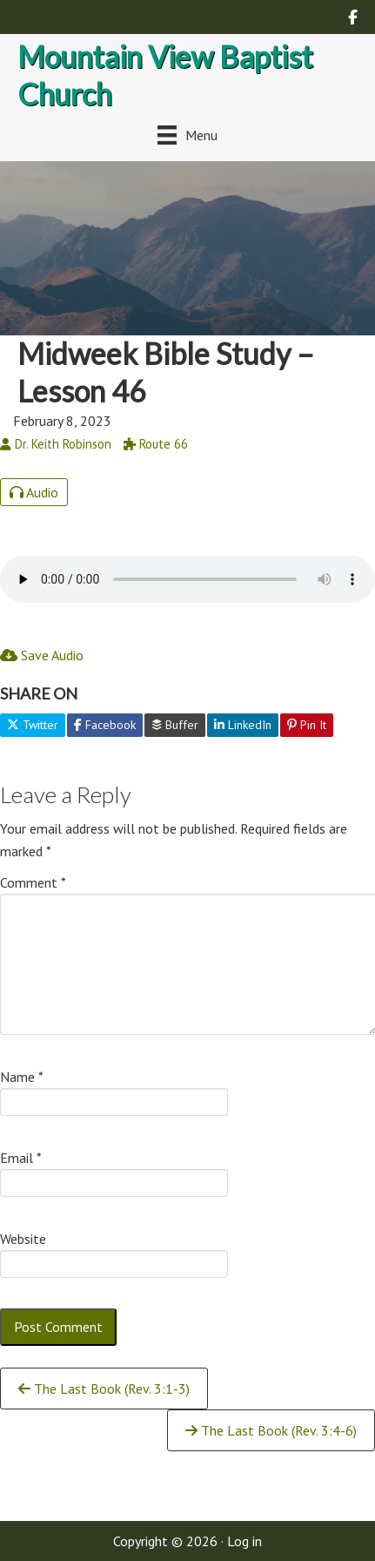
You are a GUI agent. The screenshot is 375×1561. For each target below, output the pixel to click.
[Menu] (187, 134)
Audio (34, 492)
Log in (244, 1541)
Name (22, 1076)
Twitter (32, 725)
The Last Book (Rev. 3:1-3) (104, 1388)
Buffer (174, 725)
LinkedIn (242, 725)
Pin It (306, 725)
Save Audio (42, 655)
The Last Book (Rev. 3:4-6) (271, 1430)
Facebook (105, 725)
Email (21, 1157)
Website (23, 1238)
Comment (33, 882)
